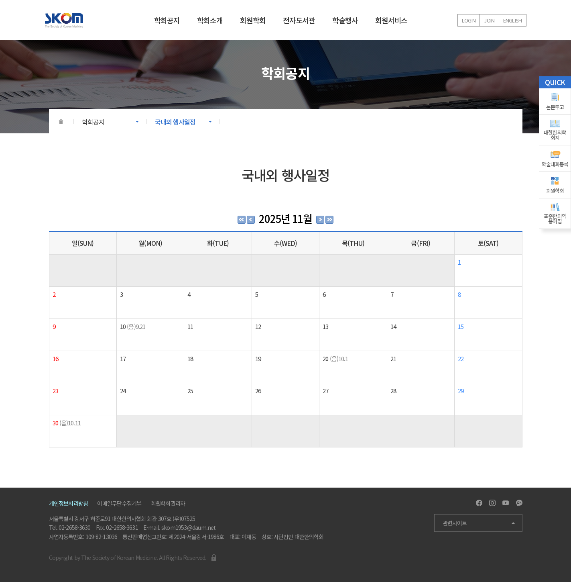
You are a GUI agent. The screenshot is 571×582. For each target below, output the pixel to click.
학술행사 (345, 20)
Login (468, 20)
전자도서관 (299, 20)
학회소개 (210, 20)
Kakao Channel (519, 503)
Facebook (479, 503)
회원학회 (253, 20)
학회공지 (167, 20)
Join (489, 20)
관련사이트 (455, 523)
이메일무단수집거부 (119, 503)
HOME (61, 121)
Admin (213, 557)
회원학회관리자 (168, 503)
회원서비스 (391, 20)
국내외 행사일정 (175, 122)
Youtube (505, 503)
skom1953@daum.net (188, 527)
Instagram (492, 503)
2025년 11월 (285, 218)
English (512, 20)
